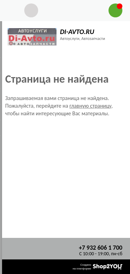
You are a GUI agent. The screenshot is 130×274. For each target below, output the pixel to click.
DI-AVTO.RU (77, 31)
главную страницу (90, 105)
